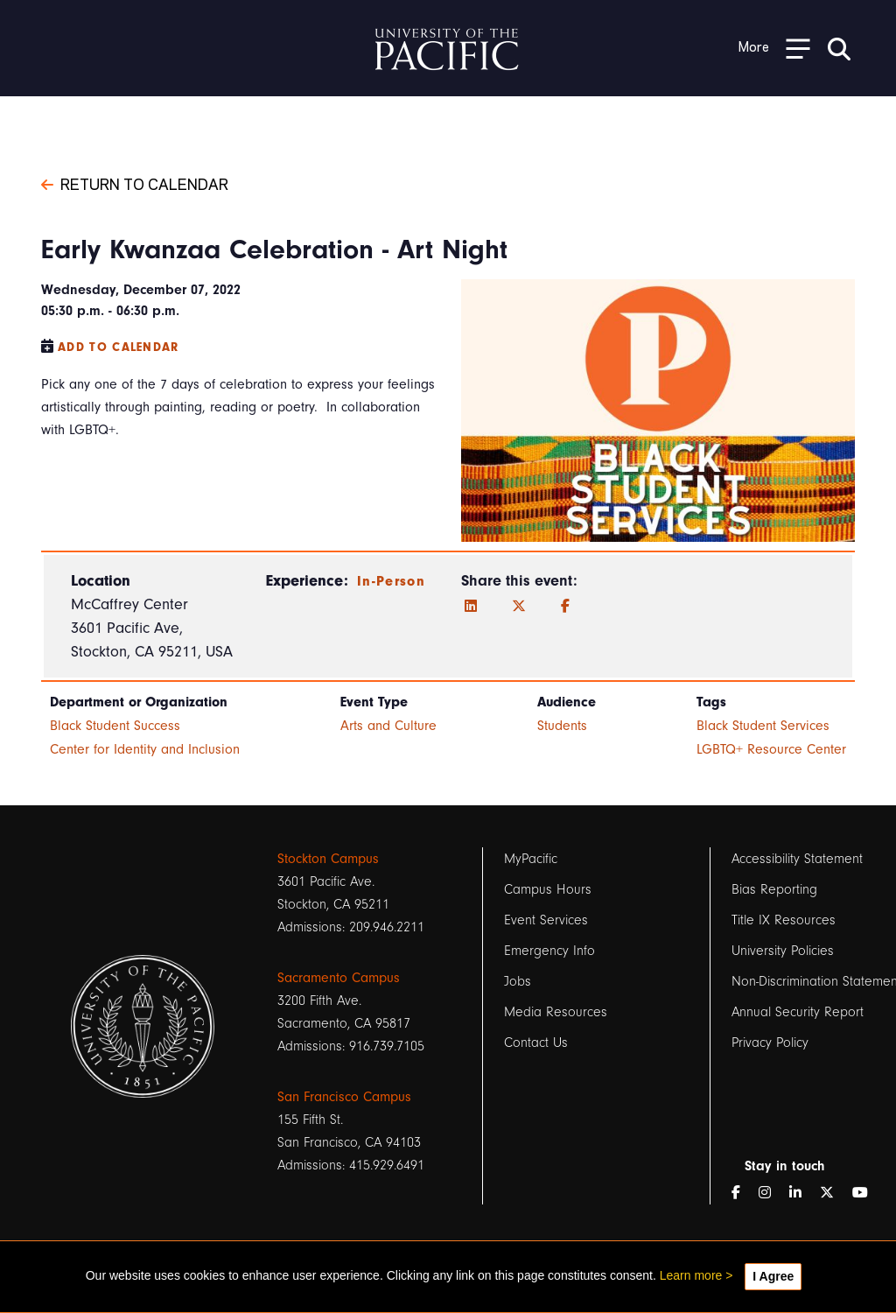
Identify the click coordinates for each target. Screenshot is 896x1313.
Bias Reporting (774, 889)
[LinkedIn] (470, 606)
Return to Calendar (134, 182)
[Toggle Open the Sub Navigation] (774, 48)
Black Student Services (763, 726)
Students (562, 726)
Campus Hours (548, 889)
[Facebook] (565, 606)
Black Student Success (115, 726)
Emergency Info (549, 950)
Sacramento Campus (338, 978)
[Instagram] (772, 1193)
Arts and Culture (388, 726)
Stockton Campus (328, 859)
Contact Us (536, 1042)
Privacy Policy (770, 1042)
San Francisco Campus (344, 1097)
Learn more (691, 1275)
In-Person (391, 581)
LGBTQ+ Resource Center (771, 749)
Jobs (517, 981)
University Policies (783, 950)
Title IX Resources (784, 920)
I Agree (773, 1276)
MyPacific (530, 859)
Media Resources (555, 1012)
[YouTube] (867, 1193)
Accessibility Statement (797, 859)
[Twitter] (518, 606)
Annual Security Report (798, 1012)
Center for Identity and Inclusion (145, 749)
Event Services (546, 920)
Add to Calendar (118, 347)
